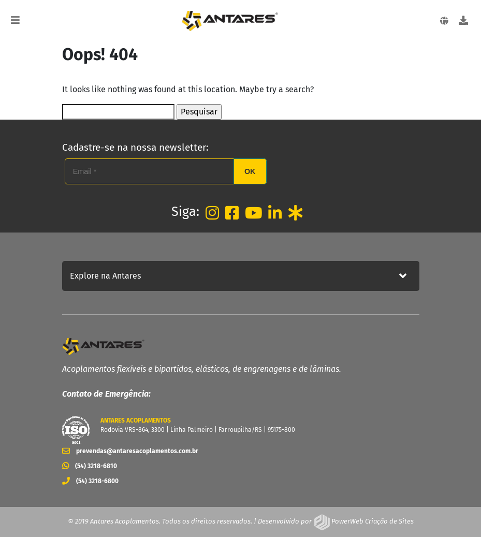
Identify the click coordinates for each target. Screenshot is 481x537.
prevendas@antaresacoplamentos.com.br (130, 451)
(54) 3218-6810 (89, 466)
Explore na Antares (105, 276)
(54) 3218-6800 (90, 481)
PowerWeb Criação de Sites (372, 521)
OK (250, 171)
